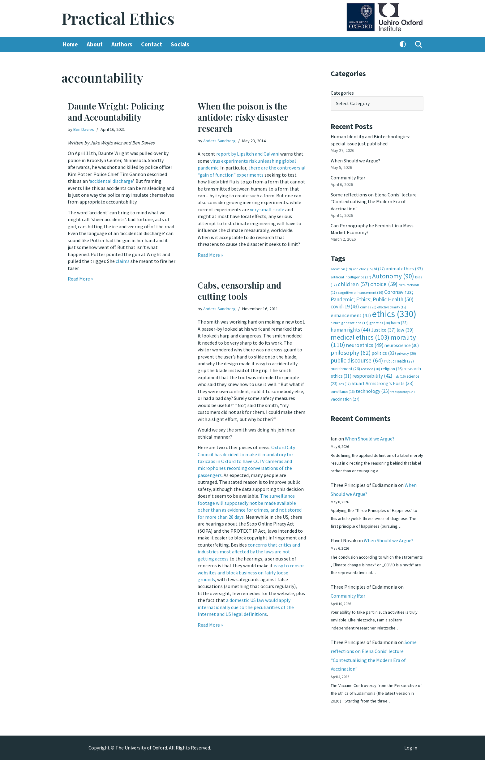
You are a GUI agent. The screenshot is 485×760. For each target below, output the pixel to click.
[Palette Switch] (403, 44)
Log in (410, 748)
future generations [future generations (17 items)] (349, 322)
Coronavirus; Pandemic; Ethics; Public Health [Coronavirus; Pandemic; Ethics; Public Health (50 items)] (372, 295)
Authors (121, 44)
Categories (342, 93)
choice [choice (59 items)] (383, 283)
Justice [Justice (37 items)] (383, 329)
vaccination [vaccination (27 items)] (345, 398)
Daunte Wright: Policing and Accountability (116, 111)
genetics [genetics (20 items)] (379, 322)
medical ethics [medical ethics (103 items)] (360, 336)
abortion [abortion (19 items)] (341, 268)
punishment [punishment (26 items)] (345, 368)
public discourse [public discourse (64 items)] (357, 359)
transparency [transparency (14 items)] (402, 391)
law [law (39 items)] (405, 329)
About (95, 44)
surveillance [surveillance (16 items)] (343, 391)
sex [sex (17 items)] (344, 383)
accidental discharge (111, 181)
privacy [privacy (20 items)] (406, 352)
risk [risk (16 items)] (399, 375)
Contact (151, 44)
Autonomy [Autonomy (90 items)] (393, 275)
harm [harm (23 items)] (399, 322)
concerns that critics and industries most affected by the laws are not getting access (249, 551)
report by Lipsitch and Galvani (247, 154)
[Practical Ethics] (118, 18)
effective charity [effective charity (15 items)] (391, 306)
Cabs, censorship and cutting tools (239, 290)
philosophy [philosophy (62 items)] (351, 351)
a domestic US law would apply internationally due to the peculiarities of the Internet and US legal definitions (246, 606)
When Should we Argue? (355, 160)
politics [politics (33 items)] (383, 352)
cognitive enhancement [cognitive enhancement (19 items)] (360, 292)
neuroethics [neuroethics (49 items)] (365, 344)
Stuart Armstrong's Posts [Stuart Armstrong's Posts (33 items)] (383, 383)
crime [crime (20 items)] (368, 306)
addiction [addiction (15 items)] (363, 269)
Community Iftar (348, 177)
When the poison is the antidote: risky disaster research (243, 117)
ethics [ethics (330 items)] (394, 313)
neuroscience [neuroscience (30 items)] (401, 345)
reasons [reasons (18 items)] (370, 368)
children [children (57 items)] (353, 283)
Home (70, 44)
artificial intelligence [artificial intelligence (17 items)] (351, 276)
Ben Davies (83, 129)
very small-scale (267, 209)
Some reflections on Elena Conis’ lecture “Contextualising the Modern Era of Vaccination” (374, 201)
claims (123, 261)
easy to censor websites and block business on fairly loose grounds (251, 571)
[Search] (418, 44)
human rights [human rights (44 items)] (350, 329)
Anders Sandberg (219, 141)
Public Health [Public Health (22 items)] (399, 360)
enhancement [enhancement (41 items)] (351, 314)
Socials (180, 44)
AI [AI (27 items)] (379, 268)
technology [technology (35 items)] (372, 390)
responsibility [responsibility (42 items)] (372, 374)
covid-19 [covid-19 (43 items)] (345, 306)
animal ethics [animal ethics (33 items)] (404, 268)
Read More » (80, 278)
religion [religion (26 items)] (392, 368)
